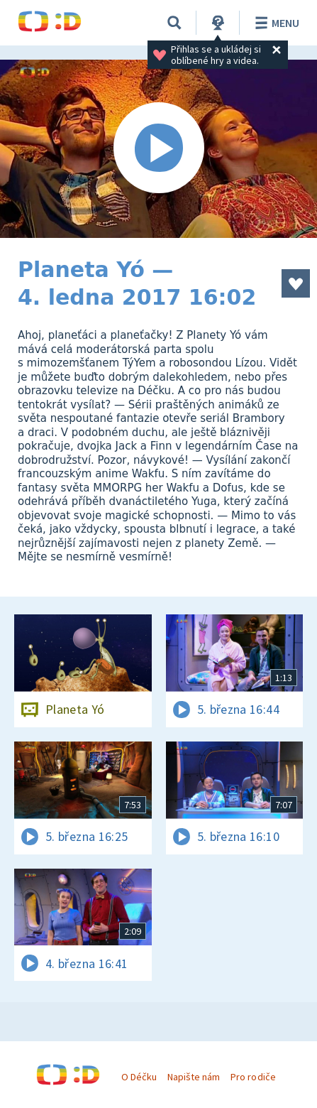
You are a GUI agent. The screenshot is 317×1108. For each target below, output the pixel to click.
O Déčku (139, 1076)
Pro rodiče (252, 1076)
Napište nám (193, 1076)
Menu (274, 22)
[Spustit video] (158, 149)
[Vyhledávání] (174, 22)
